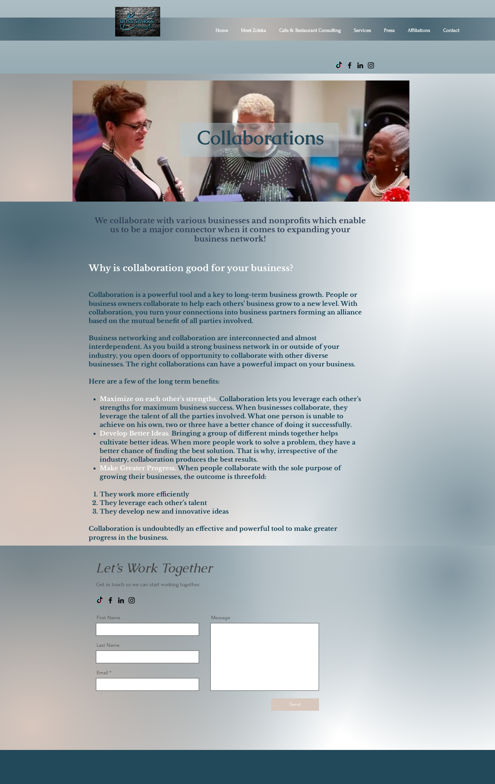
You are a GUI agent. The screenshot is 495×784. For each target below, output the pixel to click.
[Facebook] (349, 65)
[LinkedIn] (360, 65)
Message (220, 617)
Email (102, 672)
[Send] (295, 704)
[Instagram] (371, 65)
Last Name (108, 645)
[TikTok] (339, 65)
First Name (108, 617)
